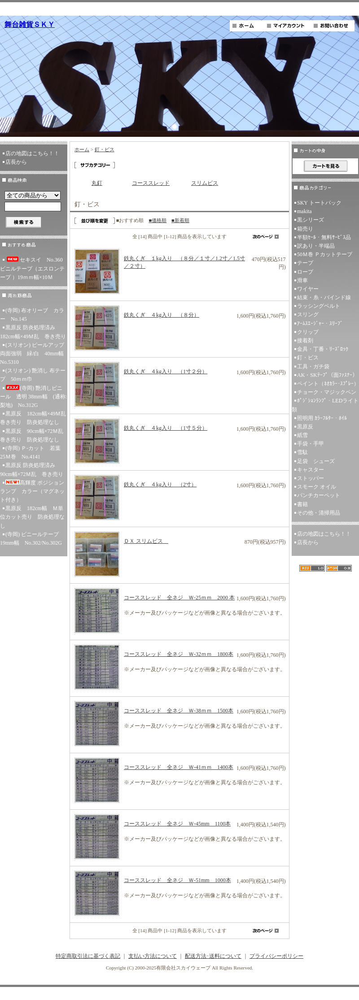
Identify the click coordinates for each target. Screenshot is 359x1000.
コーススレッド (151, 183)
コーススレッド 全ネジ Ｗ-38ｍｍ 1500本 (178, 710)
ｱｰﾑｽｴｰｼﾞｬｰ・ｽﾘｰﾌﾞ (320, 323)
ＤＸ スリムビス (146, 541)
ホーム (81, 149)
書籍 (302, 504)
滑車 (302, 280)
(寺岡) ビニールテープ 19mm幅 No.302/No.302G (32, 538)
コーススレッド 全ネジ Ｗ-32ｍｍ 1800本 (178, 654)
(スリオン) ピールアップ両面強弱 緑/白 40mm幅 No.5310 (33, 353)
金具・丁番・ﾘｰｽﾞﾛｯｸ (322, 349)
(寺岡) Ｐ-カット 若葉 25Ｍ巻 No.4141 (33, 452)
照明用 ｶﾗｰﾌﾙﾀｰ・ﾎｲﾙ (322, 418)
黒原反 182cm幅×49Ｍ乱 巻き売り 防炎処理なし (33, 417)
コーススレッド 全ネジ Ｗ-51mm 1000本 (177, 880)
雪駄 (302, 452)
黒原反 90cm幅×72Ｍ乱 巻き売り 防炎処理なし (33, 435)
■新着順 (180, 220)
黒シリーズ (310, 220)
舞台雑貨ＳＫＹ (29, 24)
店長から (16, 162)
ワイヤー (308, 289)
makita (304, 211)
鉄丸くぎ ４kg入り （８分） (161, 315)
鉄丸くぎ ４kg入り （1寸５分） (165, 428)
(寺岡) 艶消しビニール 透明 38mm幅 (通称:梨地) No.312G (33, 396)
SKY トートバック (319, 203)
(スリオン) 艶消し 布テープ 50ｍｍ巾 (33, 374)
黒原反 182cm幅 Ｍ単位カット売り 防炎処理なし (32, 516)
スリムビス (204, 183)
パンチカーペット (318, 495)
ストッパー (310, 478)
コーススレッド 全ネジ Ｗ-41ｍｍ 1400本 (178, 767)
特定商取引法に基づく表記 (88, 956)
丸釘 (97, 183)
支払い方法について (152, 956)
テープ (305, 263)
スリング (308, 314)
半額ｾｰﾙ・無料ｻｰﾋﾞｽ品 (324, 237)
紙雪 (302, 435)
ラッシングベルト (318, 306)
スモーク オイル (316, 487)
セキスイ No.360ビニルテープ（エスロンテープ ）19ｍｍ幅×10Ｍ (32, 268)
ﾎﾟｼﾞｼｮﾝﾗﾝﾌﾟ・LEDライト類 (325, 404)
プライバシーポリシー (276, 956)
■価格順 (157, 220)
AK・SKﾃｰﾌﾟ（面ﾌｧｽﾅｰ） (327, 375)
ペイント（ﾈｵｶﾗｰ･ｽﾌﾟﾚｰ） (328, 383)
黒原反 (305, 427)
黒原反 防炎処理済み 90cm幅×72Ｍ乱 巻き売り (31, 469)
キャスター (310, 470)
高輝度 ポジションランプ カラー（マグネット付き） (32, 491)
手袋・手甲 (310, 444)
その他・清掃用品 (318, 513)
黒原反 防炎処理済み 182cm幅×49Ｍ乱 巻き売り (33, 331)
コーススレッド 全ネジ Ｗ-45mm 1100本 (177, 824)
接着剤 (305, 340)
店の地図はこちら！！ (32, 153)
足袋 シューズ (316, 461)
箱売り (305, 229)
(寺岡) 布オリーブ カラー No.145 (32, 314)
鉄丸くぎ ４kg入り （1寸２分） (165, 371)
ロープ (305, 272)
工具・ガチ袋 (313, 366)
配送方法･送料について (213, 956)
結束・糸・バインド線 (324, 297)
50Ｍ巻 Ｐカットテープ (324, 254)
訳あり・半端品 (316, 246)
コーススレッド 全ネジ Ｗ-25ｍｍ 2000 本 (179, 597)
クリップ (308, 332)
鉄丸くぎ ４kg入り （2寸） (160, 484)
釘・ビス (104, 149)
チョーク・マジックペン (326, 392)
